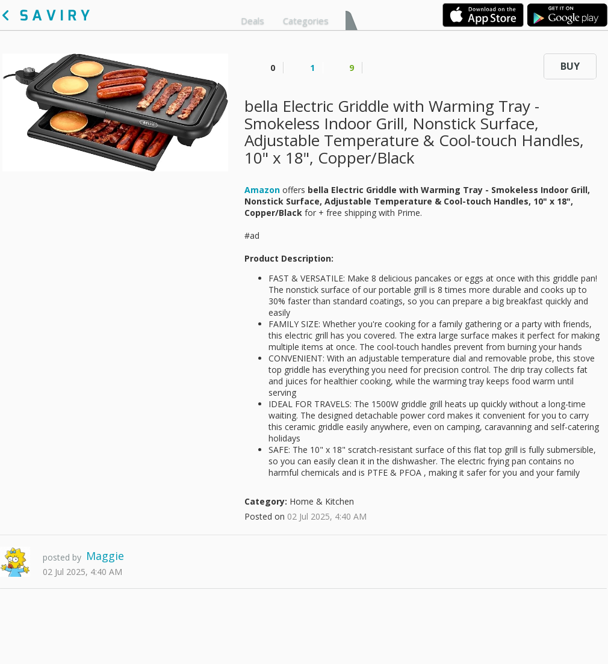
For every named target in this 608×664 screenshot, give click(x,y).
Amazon (262, 189)
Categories (306, 20)
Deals (252, 20)
